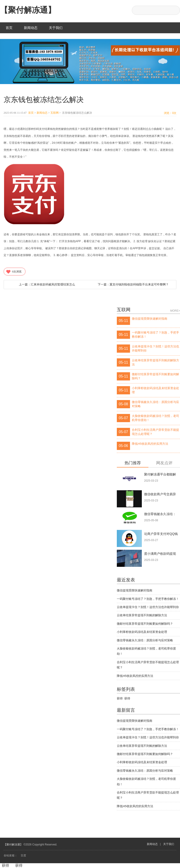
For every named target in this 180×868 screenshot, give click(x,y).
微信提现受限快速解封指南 (134, 590)
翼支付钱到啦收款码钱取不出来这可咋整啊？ (133, 284)
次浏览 (14, 271)
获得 (120, 698)
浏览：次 (170, 113)
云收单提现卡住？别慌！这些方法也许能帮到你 (148, 607)
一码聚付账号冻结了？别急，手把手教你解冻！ (148, 599)
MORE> (175, 310)
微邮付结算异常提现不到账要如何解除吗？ (145, 623)
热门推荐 (133, 463)
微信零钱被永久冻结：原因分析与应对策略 (145, 640)
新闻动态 (31, 28)
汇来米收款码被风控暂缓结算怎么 (47, 284)
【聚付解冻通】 (28, 9)
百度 (23, 855)
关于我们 (55, 28)
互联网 (54, 112)
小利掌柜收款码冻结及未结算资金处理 (142, 632)
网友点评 (164, 463)
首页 (9, 28)
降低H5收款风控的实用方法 (135, 676)
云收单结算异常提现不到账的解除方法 (142, 615)
